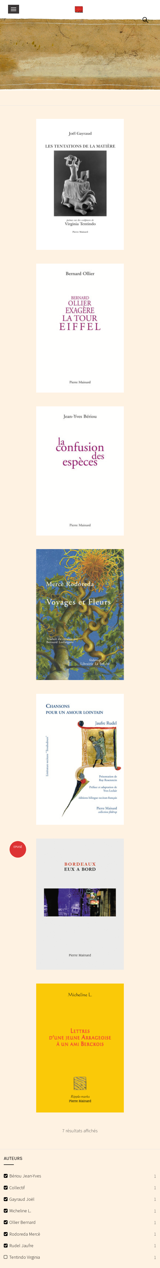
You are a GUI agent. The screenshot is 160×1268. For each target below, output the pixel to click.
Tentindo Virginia (24, 1257)
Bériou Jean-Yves (25, 1176)
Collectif (17, 1187)
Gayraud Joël (21, 1199)
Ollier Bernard (22, 1222)
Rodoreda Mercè (24, 1234)
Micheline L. (20, 1211)
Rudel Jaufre (21, 1245)
